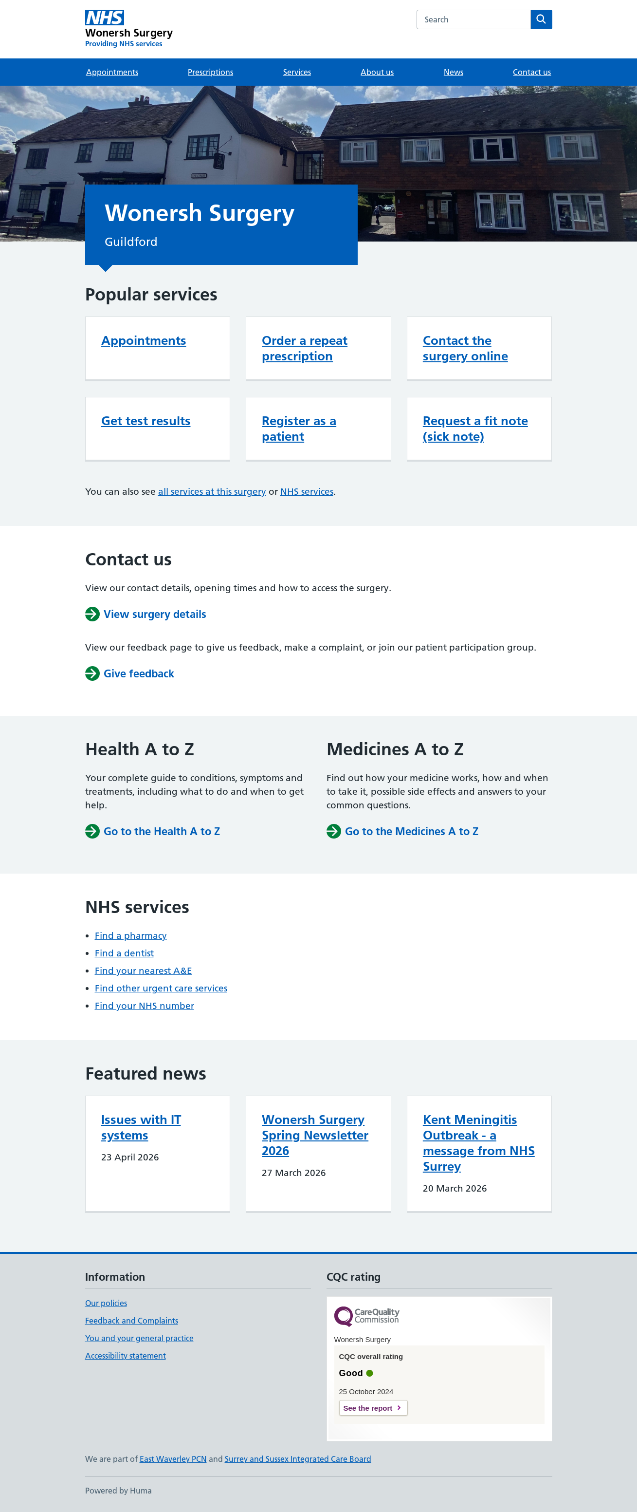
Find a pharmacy (131, 935)
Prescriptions (210, 72)
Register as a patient (299, 428)
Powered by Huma (118, 1490)
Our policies (106, 1303)
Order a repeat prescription (304, 348)
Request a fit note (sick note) (475, 428)
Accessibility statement (125, 1356)
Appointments (112, 72)
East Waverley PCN (173, 1459)
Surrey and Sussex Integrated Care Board (298, 1459)
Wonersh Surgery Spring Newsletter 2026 (315, 1135)
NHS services (306, 491)
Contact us (532, 72)
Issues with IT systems (141, 1127)
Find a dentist (124, 953)
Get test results (146, 421)
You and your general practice (139, 1338)
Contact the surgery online (465, 348)
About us (377, 72)
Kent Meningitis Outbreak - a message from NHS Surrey (479, 1143)
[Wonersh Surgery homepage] (129, 29)
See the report (368, 1408)
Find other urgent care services (161, 988)
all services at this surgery (212, 491)
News (453, 72)
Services (297, 72)
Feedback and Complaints (131, 1320)
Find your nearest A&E (143, 970)
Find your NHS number (144, 1005)
